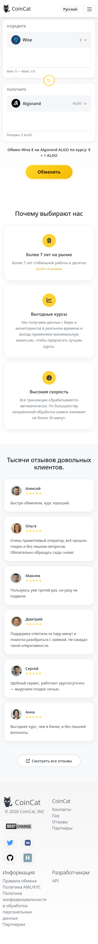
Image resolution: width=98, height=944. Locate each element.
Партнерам (14, 924)
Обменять (48, 172)
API (55, 881)
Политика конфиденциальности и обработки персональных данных (25, 905)
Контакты (61, 809)
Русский (70, 9)
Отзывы (60, 822)
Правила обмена (20, 881)
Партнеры (62, 828)
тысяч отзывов (49, 268)
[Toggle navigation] (89, 9)
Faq (55, 815)
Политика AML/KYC (22, 887)
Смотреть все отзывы (49, 760)
